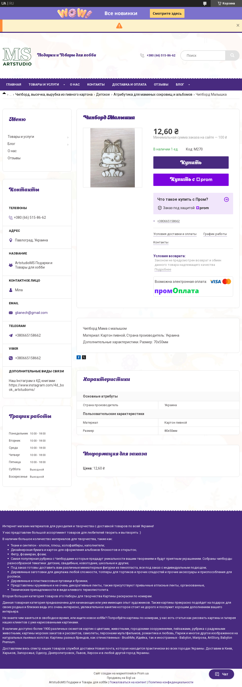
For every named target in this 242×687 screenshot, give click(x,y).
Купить (191, 163)
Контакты (96, 84)
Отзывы (161, 84)
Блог (180, 84)
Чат (221, 674)
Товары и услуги (44, 84)
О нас (75, 84)
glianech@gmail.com (31, 313)
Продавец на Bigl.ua (121, 678)
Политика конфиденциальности (170, 682)
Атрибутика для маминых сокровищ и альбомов (153, 94)
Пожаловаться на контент (128, 682)
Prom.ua (143, 673)
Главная (13, 84)
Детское (103, 94)
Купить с (191, 179)
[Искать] (232, 55)
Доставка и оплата (129, 84)
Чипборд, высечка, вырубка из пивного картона (54, 94)
